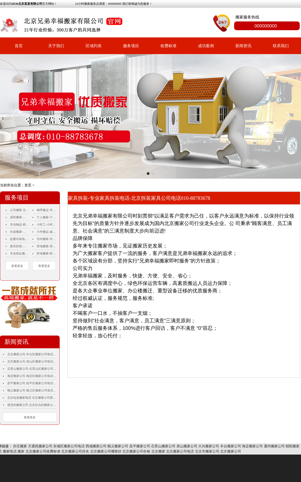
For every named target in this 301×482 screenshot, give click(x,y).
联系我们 (281, 46)
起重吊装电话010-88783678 (19, 239)
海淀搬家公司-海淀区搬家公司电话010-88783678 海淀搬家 (31, 376)
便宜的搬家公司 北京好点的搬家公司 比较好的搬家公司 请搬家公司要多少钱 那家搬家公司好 (31, 405)
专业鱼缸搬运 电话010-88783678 (19, 253)
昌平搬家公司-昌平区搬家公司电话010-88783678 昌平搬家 (31, 383)
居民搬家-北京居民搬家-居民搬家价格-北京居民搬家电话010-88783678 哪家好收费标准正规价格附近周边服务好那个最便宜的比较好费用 (19, 217)
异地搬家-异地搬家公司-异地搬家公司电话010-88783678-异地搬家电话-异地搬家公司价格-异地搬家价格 (46, 246)
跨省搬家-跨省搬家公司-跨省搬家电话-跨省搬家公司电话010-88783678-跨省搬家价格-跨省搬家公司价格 (46, 253)
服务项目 (131, 46)
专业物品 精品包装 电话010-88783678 (19, 224)
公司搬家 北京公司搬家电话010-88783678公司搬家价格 (19, 210)
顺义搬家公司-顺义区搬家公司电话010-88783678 (31, 390)
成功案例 (206, 46)
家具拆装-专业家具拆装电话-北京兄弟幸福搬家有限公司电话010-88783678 (19, 246)
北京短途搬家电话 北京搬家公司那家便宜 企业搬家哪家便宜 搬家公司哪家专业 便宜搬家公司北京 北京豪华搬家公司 (31, 397)
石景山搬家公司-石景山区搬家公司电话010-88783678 (31, 368)
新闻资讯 (243, 46)
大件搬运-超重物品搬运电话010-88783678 (46, 232)
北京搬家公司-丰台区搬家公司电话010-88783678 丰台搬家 (31, 354)
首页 (19, 46)
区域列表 (94, 46)
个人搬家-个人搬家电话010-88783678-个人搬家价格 (46, 217)
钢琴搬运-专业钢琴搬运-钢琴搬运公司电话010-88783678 (46, 210)
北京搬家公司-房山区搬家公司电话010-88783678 (31, 361)
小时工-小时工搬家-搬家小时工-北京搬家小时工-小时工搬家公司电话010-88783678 (46, 224)
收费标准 (168, 46)
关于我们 (56, 46)
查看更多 (17, 266)
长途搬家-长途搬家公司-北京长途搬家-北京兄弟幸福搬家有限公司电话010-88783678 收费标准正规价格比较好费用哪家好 (19, 232)
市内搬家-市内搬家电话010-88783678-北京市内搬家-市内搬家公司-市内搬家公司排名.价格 (46, 239)
